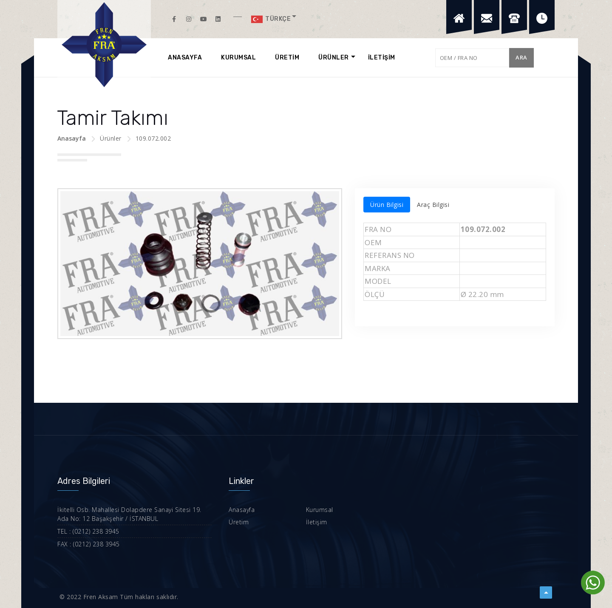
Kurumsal (319, 510)
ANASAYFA (185, 57)
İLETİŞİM (381, 57)
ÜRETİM (287, 57)
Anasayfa (71, 138)
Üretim (239, 522)
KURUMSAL (238, 57)
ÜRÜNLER (333, 57)
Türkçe (270, 19)
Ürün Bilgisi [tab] (386, 205)
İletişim (316, 522)
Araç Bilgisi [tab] (433, 205)
